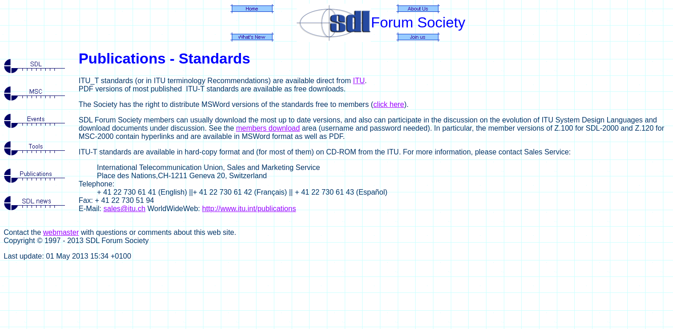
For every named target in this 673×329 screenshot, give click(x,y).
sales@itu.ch (124, 208)
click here (388, 104)
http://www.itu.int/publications (249, 208)
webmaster (61, 232)
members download (268, 128)
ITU (359, 81)
